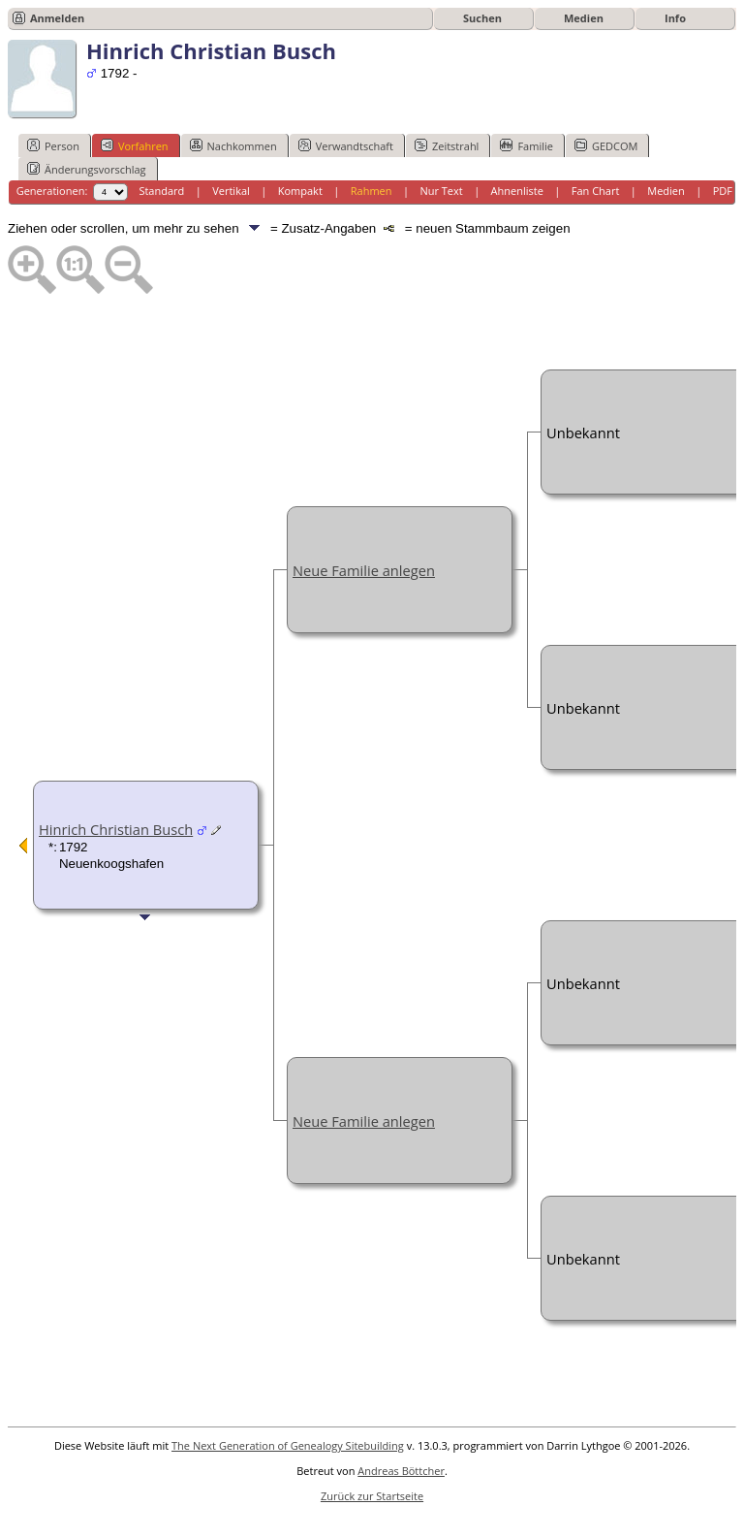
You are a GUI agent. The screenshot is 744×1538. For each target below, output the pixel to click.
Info (675, 18)
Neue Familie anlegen (364, 570)
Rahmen (371, 190)
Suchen (482, 18)
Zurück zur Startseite (372, 1496)
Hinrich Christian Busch (116, 829)
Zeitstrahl (447, 145)
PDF (722, 190)
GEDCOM (605, 145)
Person (53, 145)
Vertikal (231, 190)
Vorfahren (135, 145)
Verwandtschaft (345, 145)
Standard (161, 190)
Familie (526, 145)
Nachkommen (233, 145)
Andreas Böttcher (401, 1470)
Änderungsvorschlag (86, 168)
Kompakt (300, 190)
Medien (584, 18)
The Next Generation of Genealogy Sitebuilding (287, 1445)
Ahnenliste (517, 190)
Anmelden (57, 18)
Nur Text (440, 190)
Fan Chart (596, 190)
